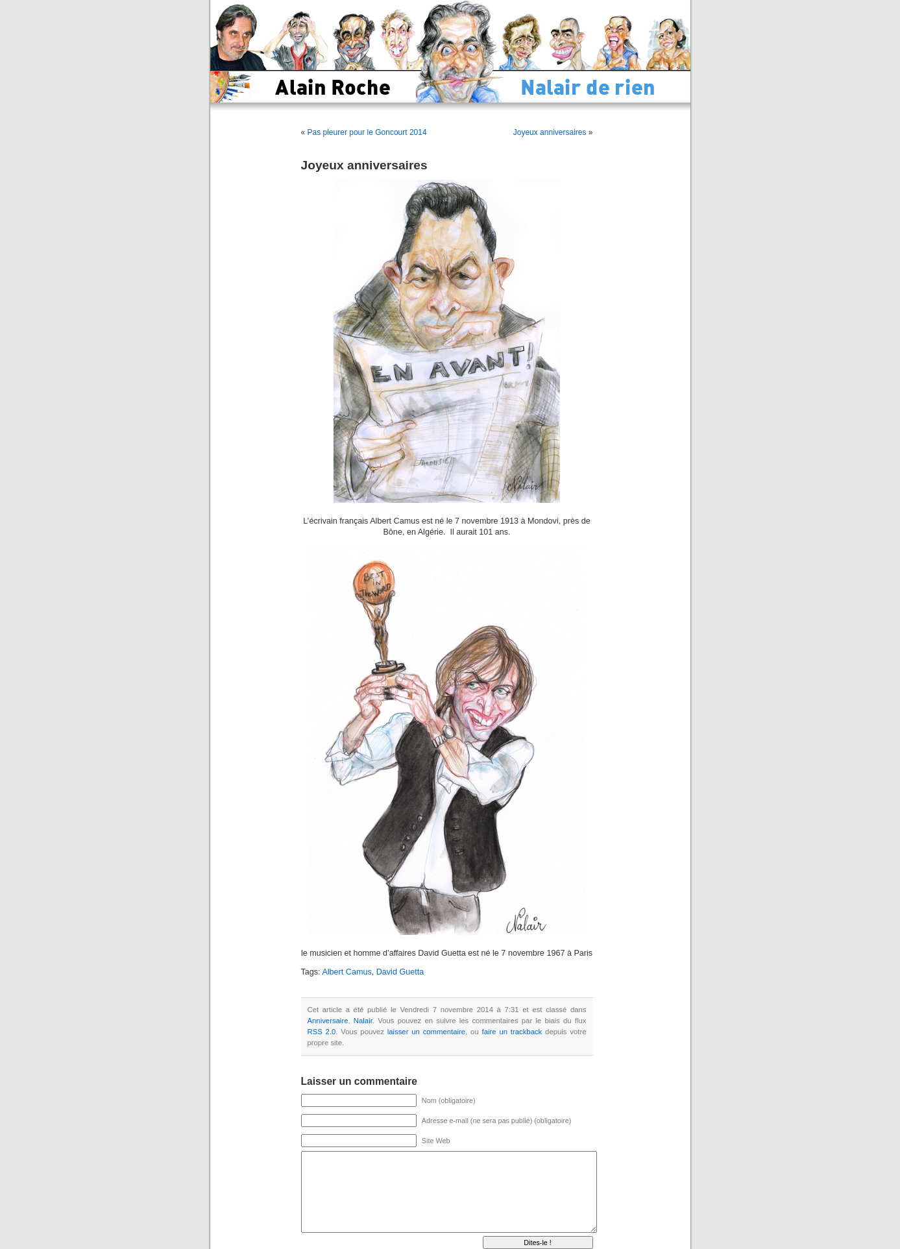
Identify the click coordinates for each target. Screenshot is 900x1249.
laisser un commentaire (426, 1032)
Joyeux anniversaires (550, 132)
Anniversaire (328, 1021)
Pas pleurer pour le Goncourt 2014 (367, 132)
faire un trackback (512, 1032)
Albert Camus (346, 971)
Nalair (363, 1021)
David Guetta (400, 971)
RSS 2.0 (322, 1032)
